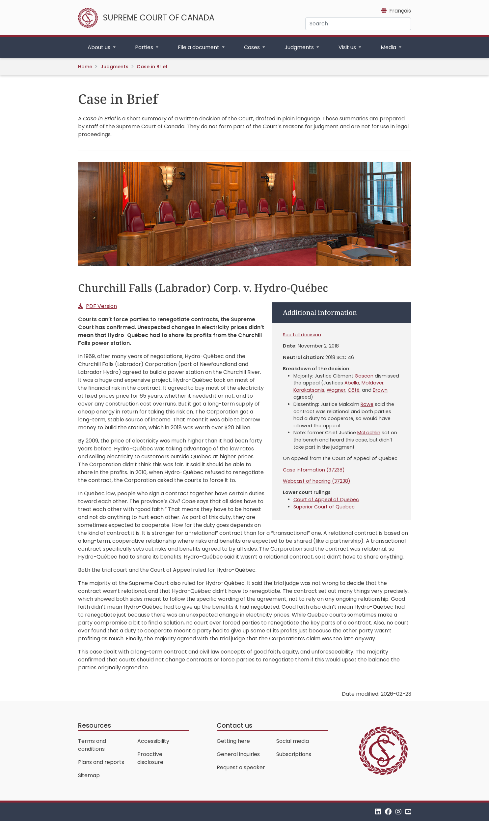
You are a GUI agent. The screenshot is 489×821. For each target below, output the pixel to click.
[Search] (358, 23)
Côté (354, 390)
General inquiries (238, 754)
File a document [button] (199, 47)
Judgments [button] (300, 47)
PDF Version (101, 306)
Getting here (233, 741)
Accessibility (153, 741)
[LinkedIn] (378, 811)
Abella (351, 383)
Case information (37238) (314, 470)
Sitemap (89, 775)
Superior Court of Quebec (324, 506)
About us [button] (100, 47)
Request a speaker (241, 767)
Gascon (364, 376)
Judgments (114, 66)
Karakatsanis (308, 390)
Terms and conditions (92, 745)
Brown (380, 390)
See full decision (302, 334)
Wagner (336, 390)
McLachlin (368, 432)
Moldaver (373, 383)
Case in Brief (152, 66)
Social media (292, 741)
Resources (94, 725)
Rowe (367, 404)
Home (85, 66)
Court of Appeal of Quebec (326, 499)
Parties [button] (144, 47)
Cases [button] (252, 47)
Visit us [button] (348, 47)
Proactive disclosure (150, 758)
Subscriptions (293, 754)
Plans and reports (101, 762)
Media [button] (389, 47)
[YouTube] (408, 811)
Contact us (234, 725)
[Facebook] (388, 811)
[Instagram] (398, 811)
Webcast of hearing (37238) (316, 481)
